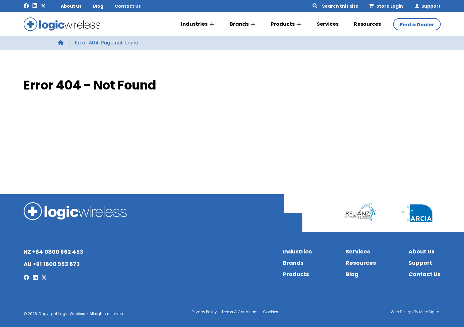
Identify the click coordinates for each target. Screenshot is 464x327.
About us (71, 6)
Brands (242, 24)
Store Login (386, 6)
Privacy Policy (204, 311)
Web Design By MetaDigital (415, 311)
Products (286, 24)
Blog (98, 6)
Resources (367, 24)
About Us (421, 251)
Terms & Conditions (240, 311)
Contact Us (128, 6)
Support (428, 6)
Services (328, 24)
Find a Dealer (417, 24)
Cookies (270, 311)
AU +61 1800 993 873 (52, 264)
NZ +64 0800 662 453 (53, 252)
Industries (197, 24)
